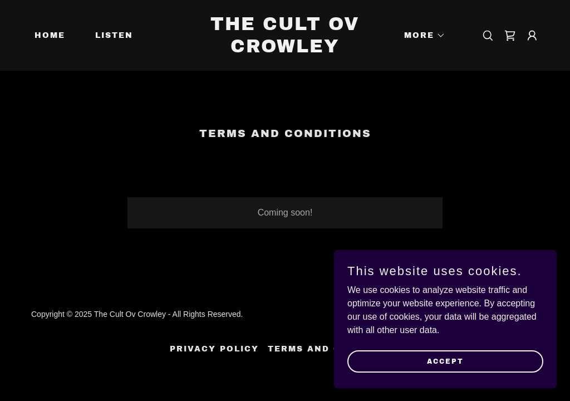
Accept (445, 361)
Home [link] (50, 35)
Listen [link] (114, 35)
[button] (420, 35)
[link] (285, 49)
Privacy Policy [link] (214, 349)
